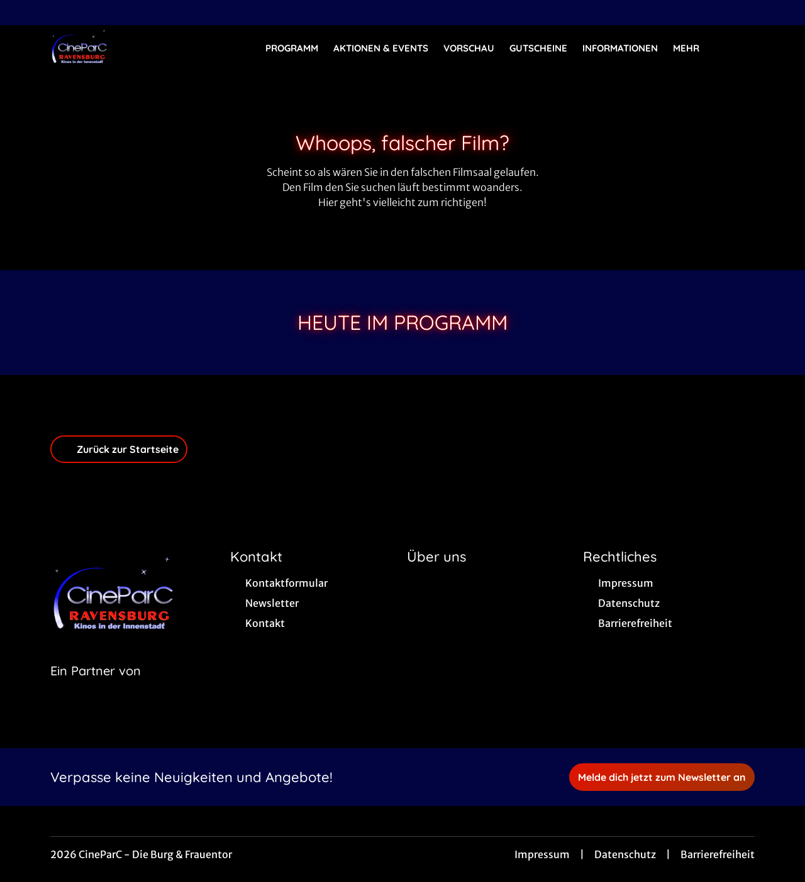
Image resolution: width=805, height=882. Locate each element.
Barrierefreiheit (717, 854)
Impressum (542, 854)
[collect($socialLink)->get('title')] (22, 12)
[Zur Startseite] (138, 47)
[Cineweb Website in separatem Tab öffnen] (95, 686)
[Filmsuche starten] (742, 47)
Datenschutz (625, 854)
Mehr (693, 48)
